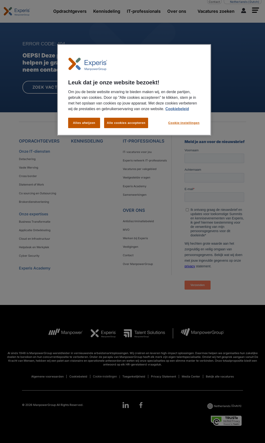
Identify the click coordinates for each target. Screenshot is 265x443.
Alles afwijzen (84, 123)
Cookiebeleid (177, 109)
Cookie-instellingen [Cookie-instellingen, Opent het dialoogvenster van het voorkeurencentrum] (183, 123)
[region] (134, 89)
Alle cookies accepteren (126, 123)
